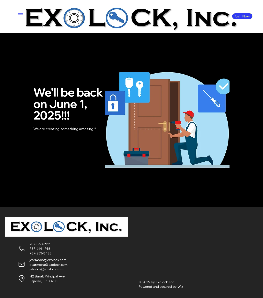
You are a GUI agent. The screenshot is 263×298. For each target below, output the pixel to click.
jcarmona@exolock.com (48, 260)
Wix (180, 286)
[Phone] (21, 248)
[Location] (21, 278)
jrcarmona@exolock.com (49, 264)
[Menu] (20, 13)
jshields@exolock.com (46, 269)
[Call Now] (242, 16)
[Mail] (21, 264)
